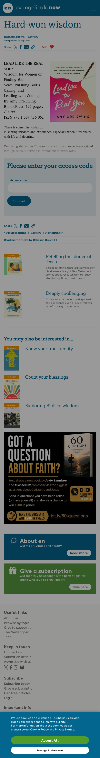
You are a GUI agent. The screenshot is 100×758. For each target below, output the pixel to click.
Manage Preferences (50, 750)
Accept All (50, 740)
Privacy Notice (64, 729)
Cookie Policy (39, 729)
